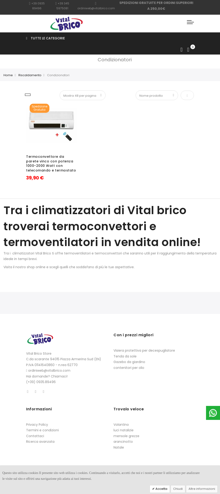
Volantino (121, 424)
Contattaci (35, 436)
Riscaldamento (29, 75)
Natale (118, 447)
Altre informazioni (202, 489)
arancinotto (123, 441)
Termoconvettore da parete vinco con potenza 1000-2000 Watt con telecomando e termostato (51, 163)
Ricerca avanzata (40, 441)
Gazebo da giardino (129, 362)
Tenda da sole (125, 356)
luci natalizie (123, 430)
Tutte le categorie (45, 38)
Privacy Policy (37, 424)
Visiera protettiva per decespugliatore (144, 350)
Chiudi (178, 489)
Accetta (161, 489)
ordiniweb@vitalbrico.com (49, 370)
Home (8, 75)
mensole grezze (126, 436)
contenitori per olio (128, 367)
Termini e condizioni (42, 430)
